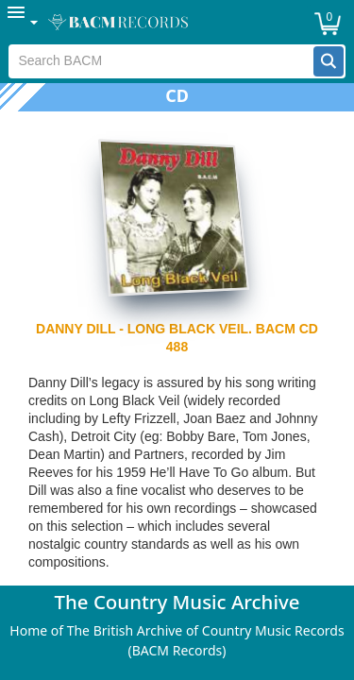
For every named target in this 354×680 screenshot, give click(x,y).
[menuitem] (23, 22)
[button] (328, 61)
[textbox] (160, 61)
